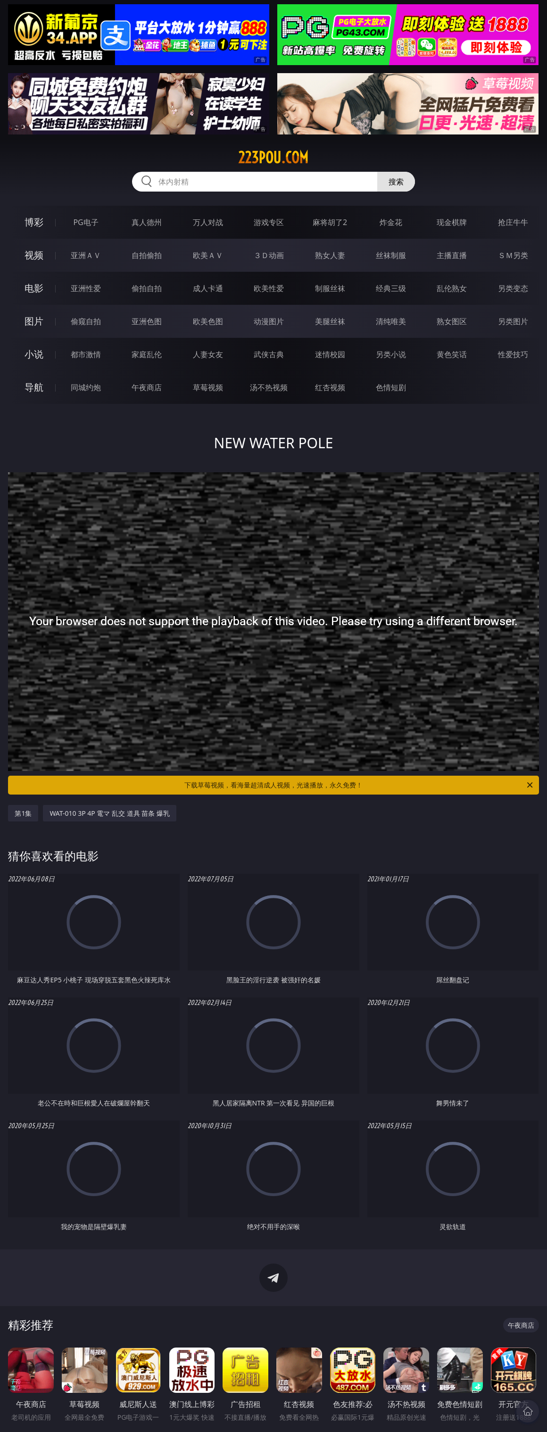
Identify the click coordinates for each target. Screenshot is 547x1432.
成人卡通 (208, 288)
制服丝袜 (330, 288)
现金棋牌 (452, 222)
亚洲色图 (147, 321)
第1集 (23, 813)
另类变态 (513, 288)
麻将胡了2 (330, 222)
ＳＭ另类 (513, 255)
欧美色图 (208, 321)
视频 (34, 255)
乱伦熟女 (452, 288)
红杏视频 (330, 387)
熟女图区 (452, 321)
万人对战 (208, 222)
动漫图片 (269, 321)
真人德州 (147, 222)
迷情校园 (330, 354)
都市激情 (86, 354)
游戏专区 (269, 222)
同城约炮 (86, 387)
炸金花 (391, 222)
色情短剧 (391, 387)
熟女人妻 (330, 255)
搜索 (396, 181)
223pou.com (273, 157)
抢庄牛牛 (513, 222)
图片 (34, 321)
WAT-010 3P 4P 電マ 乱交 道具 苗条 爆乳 (110, 813)
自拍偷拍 (147, 255)
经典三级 (391, 288)
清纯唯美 (391, 321)
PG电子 (85, 222)
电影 (34, 288)
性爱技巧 (513, 354)
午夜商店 (147, 387)
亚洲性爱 (86, 288)
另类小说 (391, 354)
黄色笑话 (452, 354)
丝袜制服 (391, 255)
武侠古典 (269, 354)
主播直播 (452, 255)
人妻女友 (208, 354)
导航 (34, 387)
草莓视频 (208, 387)
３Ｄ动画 (269, 255)
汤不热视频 (269, 387)
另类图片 (513, 321)
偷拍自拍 (147, 288)
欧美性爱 (269, 288)
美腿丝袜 (330, 321)
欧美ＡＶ (208, 255)
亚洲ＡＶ (86, 255)
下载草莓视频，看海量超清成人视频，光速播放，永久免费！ (359, 785)
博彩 (34, 222)
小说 (34, 354)
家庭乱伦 (147, 354)
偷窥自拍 (86, 321)
